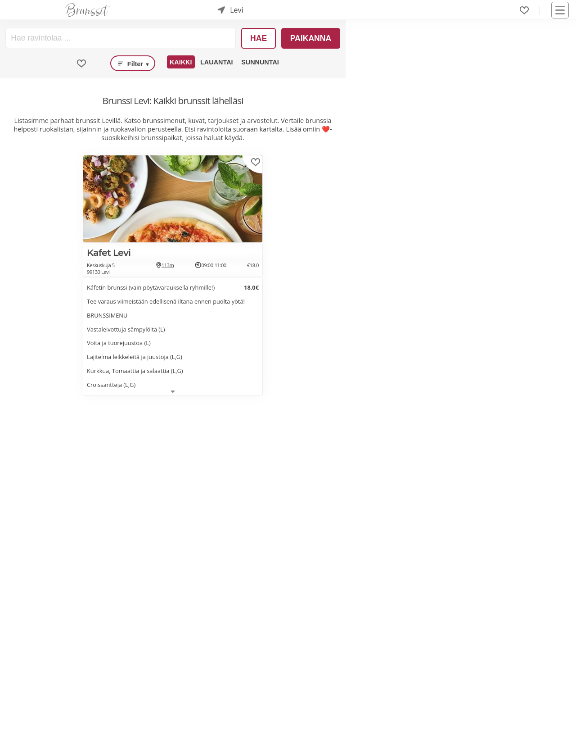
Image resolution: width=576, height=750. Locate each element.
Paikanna (311, 38)
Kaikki (181, 62)
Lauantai (216, 62)
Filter (133, 63)
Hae (258, 38)
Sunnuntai (260, 62)
